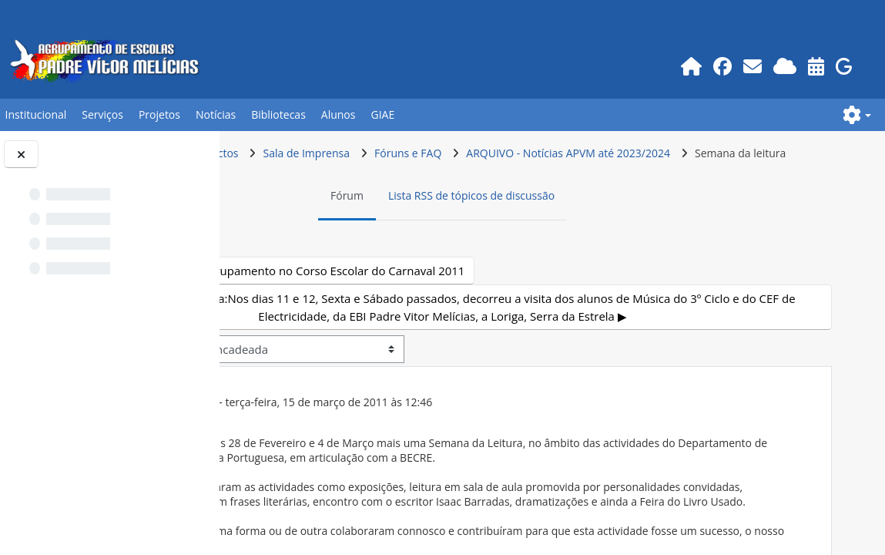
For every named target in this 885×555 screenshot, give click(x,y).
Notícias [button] (216, 114)
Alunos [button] (338, 114)
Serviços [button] (102, 114)
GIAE (382, 114)
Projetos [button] (159, 114)
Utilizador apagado (370, 431)
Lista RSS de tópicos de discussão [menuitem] (573, 224)
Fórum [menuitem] (448, 224)
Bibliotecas (278, 114)
